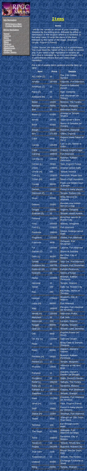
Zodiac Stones (10, 52)
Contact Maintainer (14, 26)
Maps (6, 42)
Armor (7, 34)
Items (6, 38)
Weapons (8, 50)
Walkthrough (9, 48)
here (34, 67)
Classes (7, 36)
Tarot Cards (9, 46)
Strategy (7, 44)
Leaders (7, 40)
